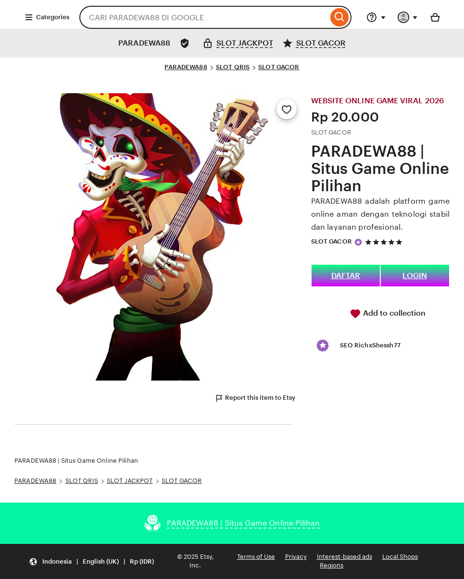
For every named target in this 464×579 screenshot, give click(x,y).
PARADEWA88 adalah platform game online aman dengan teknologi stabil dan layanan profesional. (380, 214)
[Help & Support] (376, 17)
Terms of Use (256, 556)
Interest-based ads (344, 556)
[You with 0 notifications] (408, 17)
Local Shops (400, 556)
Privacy (296, 556)
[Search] (339, 17)
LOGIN (414, 275)
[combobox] (203, 17)
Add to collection (388, 314)
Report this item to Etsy (254, 398)
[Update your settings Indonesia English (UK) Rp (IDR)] (91, 561)
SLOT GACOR (278, 67)
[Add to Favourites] (286, 109)
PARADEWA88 (185, 67)
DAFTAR (345, 275)
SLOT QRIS (233, 67)
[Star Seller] (358, 242)
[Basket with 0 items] (435, 17)
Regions (331, 565)
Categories (47, 17)
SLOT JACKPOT (130, 480)
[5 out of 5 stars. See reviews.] (385, 241)
